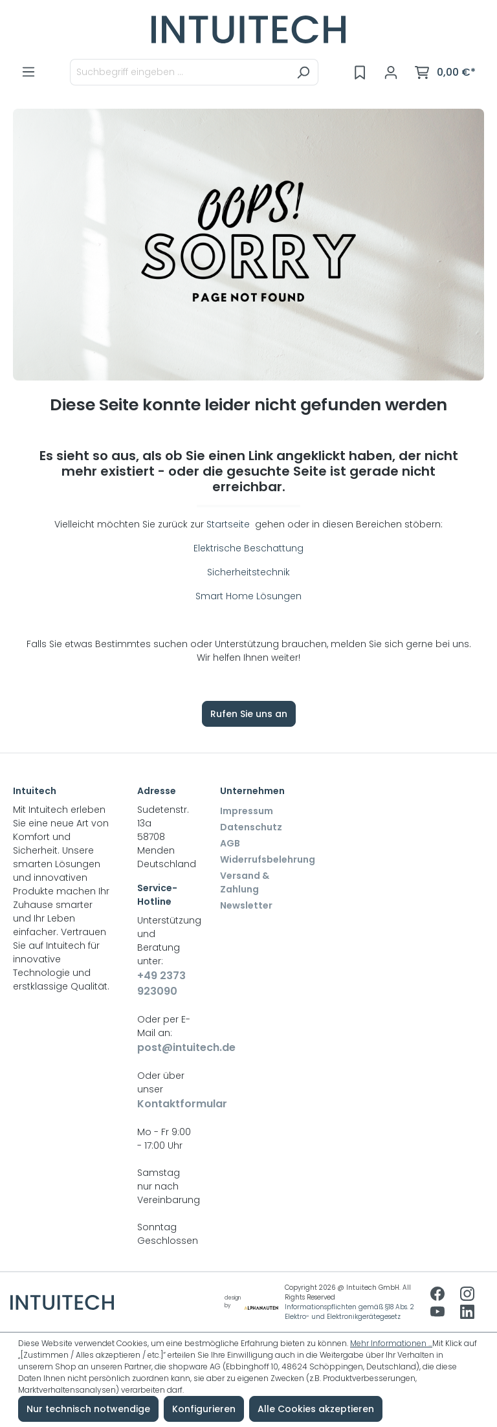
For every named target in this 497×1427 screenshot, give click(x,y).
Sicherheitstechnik (248, 572)
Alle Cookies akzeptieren (316, 1408)
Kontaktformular (165, 1103)
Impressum (246, 810)
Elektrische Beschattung (248, 548)
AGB (230, 843)
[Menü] (28, 72)
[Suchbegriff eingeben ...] (179, 72)
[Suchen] (303, 72)
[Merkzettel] (359, 72)
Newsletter (246, 905)
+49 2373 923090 (161, 983)
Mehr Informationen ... (391, 1343)
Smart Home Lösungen (248, 596)
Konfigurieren (204, 1408)
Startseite (229, 524)
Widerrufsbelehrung (267, 859)
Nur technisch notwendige (88, 1408)
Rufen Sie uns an (248, 713)
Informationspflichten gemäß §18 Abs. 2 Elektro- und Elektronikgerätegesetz (349, 1312)
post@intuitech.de (165, 1047)
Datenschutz (251, 827)
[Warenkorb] (445, 72)
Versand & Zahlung (244, 882)
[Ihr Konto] (390, 72)
